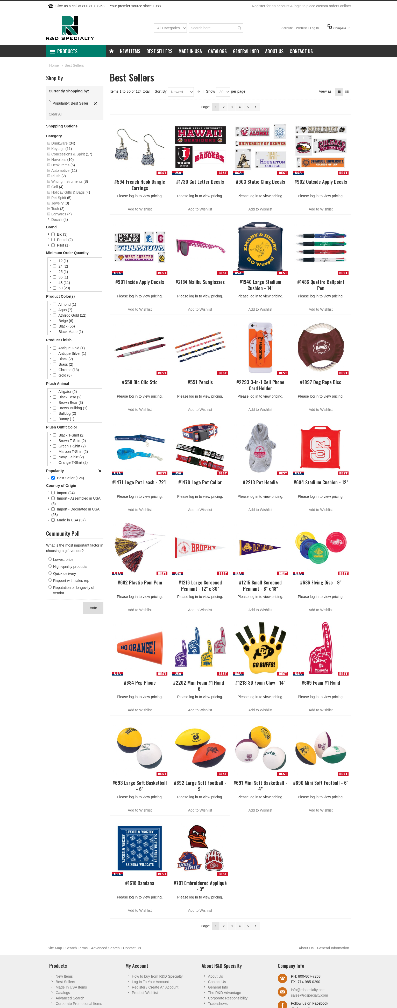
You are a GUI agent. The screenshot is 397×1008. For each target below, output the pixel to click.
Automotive (60, 170)
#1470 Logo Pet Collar (200, 482)
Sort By (161, 91)
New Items (64, 976)
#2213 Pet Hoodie (260, 482)
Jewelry (57, 203)
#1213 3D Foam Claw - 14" (260, 682)
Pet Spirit (58, 198)
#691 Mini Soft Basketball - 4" (260, 785)
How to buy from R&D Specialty (157, 976)
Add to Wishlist (140, 209)
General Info (218, 987)
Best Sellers (65, 982)
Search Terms (76, 948)
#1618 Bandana (139, 882)
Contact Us (132, 948)
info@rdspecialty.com (308, 990)
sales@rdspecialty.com (309, 995)
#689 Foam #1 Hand (321, 682)
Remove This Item (95, 103)
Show (210, 91)
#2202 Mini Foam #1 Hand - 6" (200, 685)
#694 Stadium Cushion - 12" (321, 482)
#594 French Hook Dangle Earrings (139, 184)
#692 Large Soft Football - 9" (200, 785)
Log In (314, 28)
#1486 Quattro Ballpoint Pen (320, 284)
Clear (100, 471)
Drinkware (59, 143)
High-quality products (70, 566)
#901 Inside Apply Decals (139, 281)
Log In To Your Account (150, 982)
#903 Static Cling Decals (260, 181)
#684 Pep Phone (140, 682)
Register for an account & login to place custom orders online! (301, 6)
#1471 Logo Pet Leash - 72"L (139, 482)
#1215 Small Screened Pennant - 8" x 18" (260, 585)
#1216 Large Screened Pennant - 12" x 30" (200, 585)
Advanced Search (105, 948)
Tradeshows (218, 1004)
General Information (333, 948)
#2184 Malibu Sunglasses (200, 281)
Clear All (55, 114)
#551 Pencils (200, 381)
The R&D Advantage (224, 993)
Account (287, 28)
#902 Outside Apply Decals (320, 181)
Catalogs (63, 993)
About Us (306, 948)
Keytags (58, 149)
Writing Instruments (66, 181)
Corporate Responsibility (228, 998)
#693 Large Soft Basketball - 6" (139, 785)
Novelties (58, 160)
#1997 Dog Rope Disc (320, 381)
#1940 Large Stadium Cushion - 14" (260, 284)
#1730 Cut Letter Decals (200, 181)
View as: (325, 91)
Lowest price (63, 559)
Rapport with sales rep (71, 580)
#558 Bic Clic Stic (140, 381)
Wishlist (301, 28)
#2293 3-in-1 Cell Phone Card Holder (260, 384)
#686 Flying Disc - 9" (320, 582)
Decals (56, 219)
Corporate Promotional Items (79, 1004)
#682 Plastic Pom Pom (140, 582)
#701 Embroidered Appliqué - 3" (200, 885)
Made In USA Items (71, 987)
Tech (55, 209)
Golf (54, 187)
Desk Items (60, 165)
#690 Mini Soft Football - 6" (320, 782)
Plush (55, 176)
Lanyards (58, 214)
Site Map (55, 948)
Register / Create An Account (155, 987)
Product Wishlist (145, 993)
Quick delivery (64, 573)
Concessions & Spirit (68, 154)
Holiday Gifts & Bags (67, 192)
